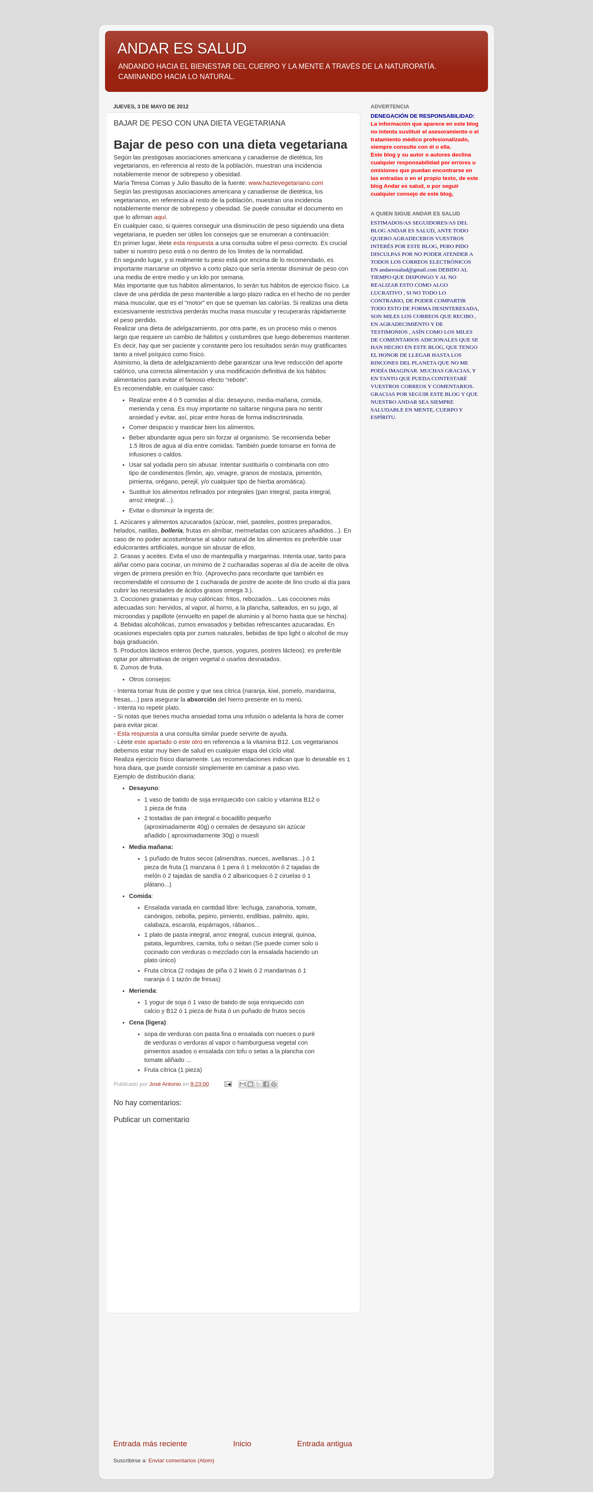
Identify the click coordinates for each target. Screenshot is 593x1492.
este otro (191, 742)
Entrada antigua (324, 1443)
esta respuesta (193, 243)
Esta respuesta (137, 733)
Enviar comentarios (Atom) (182, 1460)
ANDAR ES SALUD (182, 48)
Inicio (242, 1443)
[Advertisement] (232, 1375)
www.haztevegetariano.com (285, 183)
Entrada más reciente (150, 1443)
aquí (160, 217)
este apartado (153, 742)
